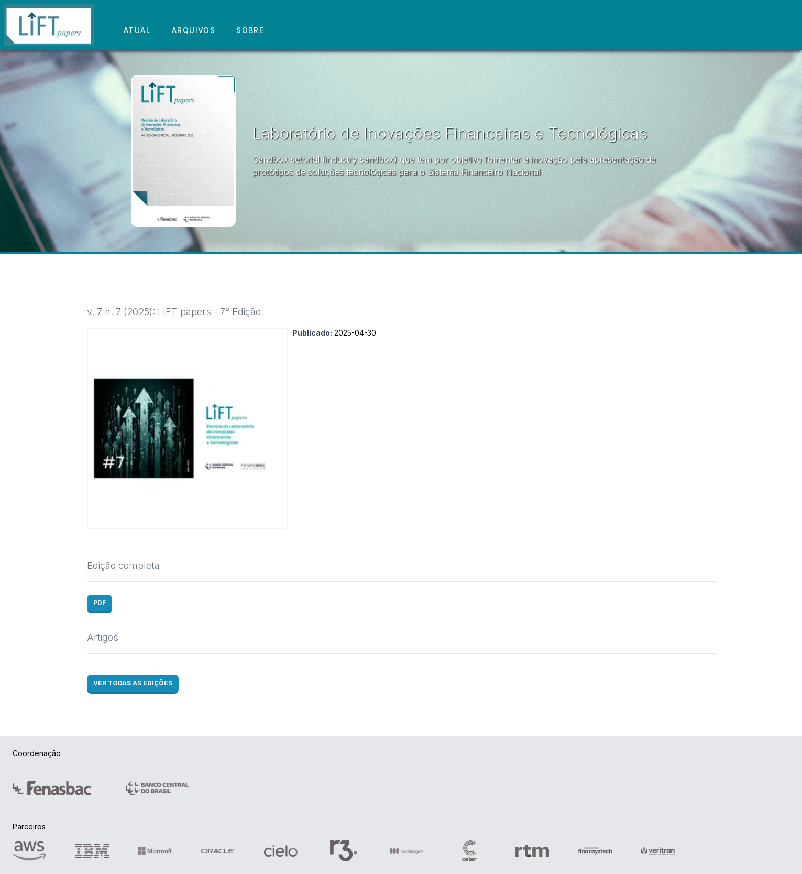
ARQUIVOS (193, 30)
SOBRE (250, 30)
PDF (99, 603)
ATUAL (137, 30)
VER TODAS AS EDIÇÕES (132, 683)
